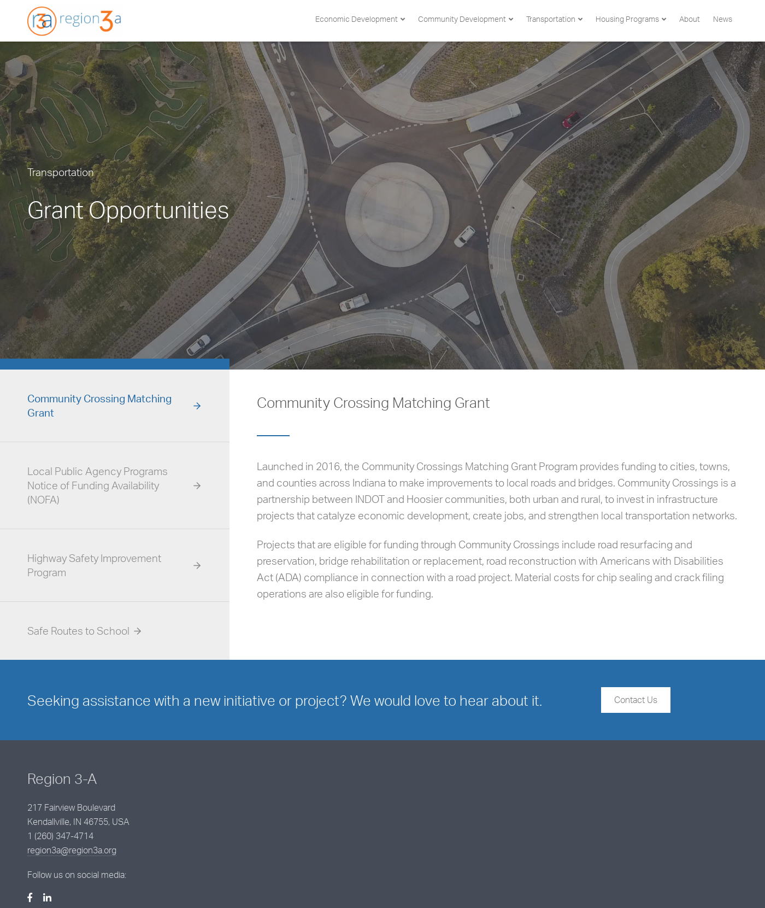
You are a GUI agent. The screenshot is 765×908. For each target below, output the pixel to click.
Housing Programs (627, 19)
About (689, 19)
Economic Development (356, 19)
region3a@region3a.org (317, 817)
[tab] (114, 406)
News (722, 19)
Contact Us (635, 699)
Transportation (550, 19)
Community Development (462, 19)
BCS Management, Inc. (225, 881)
